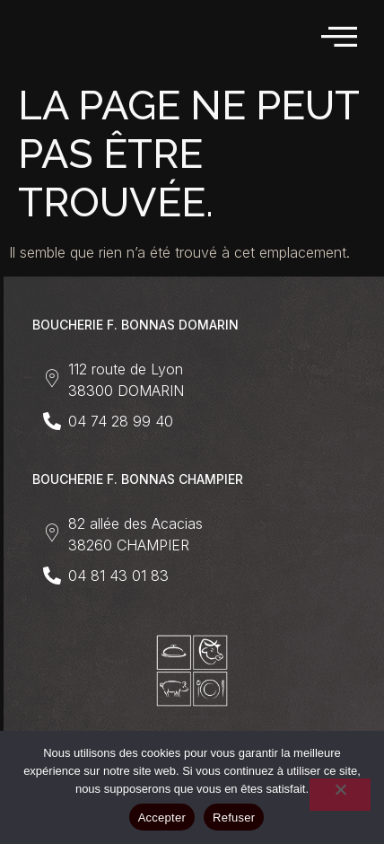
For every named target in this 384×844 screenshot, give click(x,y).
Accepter (162, 817)
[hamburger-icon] (340, 37)
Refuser (234, 817)
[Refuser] (340, 794)
